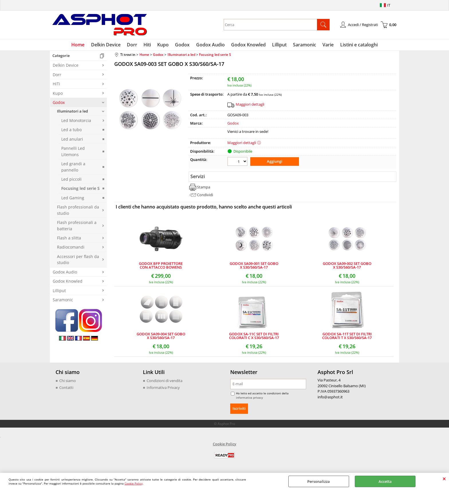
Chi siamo (67, 381)
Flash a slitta (69, 239)
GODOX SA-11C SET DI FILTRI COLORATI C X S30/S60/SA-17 (254, 337)
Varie (325, 45)
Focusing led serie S (80, 189)
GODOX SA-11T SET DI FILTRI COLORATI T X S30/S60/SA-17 (347, 337)
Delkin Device (108, 45)
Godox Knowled (247, 45)
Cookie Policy (134, 483)
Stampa (203, 187)
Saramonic (302, 45)
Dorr (134, 45)
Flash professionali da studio (78, 211)
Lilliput (278, 45)
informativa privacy (249, 398)
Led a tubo (71, 131)
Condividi (205, 195)
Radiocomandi (70, 248)
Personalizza (318, 481)
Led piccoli (71, 180)
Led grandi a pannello (73, 168)
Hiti (149, 45)
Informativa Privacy (163, 388)
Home (81, 45)
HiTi (56, 85)
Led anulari (72, 140)
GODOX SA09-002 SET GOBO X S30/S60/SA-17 (347, 266)
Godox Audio (210, 45)
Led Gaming (72, 199)
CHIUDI (444, 478)
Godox (183, 45)
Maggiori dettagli (250, 105)
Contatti (66, 388)
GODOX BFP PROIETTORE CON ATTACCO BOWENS (161, 266)
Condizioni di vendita (164, 381)
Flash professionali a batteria (77, 227)
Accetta (385, 481)
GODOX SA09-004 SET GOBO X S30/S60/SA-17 (161, 337)
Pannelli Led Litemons (73, 152)
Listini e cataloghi (355, 45)
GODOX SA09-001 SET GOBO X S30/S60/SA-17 (254, 266)
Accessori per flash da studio (78, 260)
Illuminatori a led (72, 112)
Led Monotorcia (76, 121)
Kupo (164, 45)
